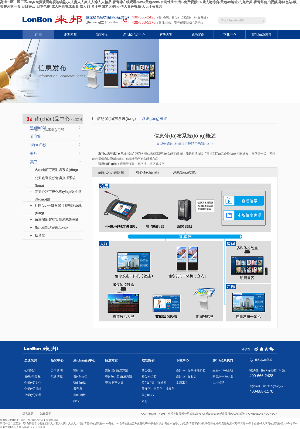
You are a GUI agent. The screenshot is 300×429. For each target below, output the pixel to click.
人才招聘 (218, 382)
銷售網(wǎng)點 (222, 376)
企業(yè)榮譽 (32, 395)
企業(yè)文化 (32, 382)
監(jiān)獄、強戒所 (154, 382)
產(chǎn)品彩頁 (186, 376)
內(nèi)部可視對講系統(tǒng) (56, 170)
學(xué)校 (38, 145)
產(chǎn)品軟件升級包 (190, 370)
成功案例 (197, 34)
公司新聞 (57, 370)
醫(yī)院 (78, 370)
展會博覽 (57, 376)
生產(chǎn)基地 (222, 370)
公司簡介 (30, 370)
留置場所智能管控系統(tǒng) (56, 219)
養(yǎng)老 (80, 376)
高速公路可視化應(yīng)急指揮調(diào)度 (58, 193)
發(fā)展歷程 (32, 376)
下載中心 (229, 34)
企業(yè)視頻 (32, 388)
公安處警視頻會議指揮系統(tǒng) (55, 179)
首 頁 (38, 34)
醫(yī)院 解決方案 (116, 370)
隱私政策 (28, 413)
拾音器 (40, 235)
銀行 (34, 153)
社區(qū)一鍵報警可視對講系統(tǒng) (58, 206)
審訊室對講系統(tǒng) (51, 227)
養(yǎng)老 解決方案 (118, 376)
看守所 (36, 136)
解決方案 (166, 34)
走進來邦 (70, 34)
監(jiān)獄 (38, 128)
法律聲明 (45, 413)
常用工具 (182, 382)
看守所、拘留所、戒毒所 (158, 388)
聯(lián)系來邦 (261, 34)
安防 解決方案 (114, 382)
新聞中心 (102, 34)
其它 (34, 162)
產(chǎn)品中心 (134, 34)
